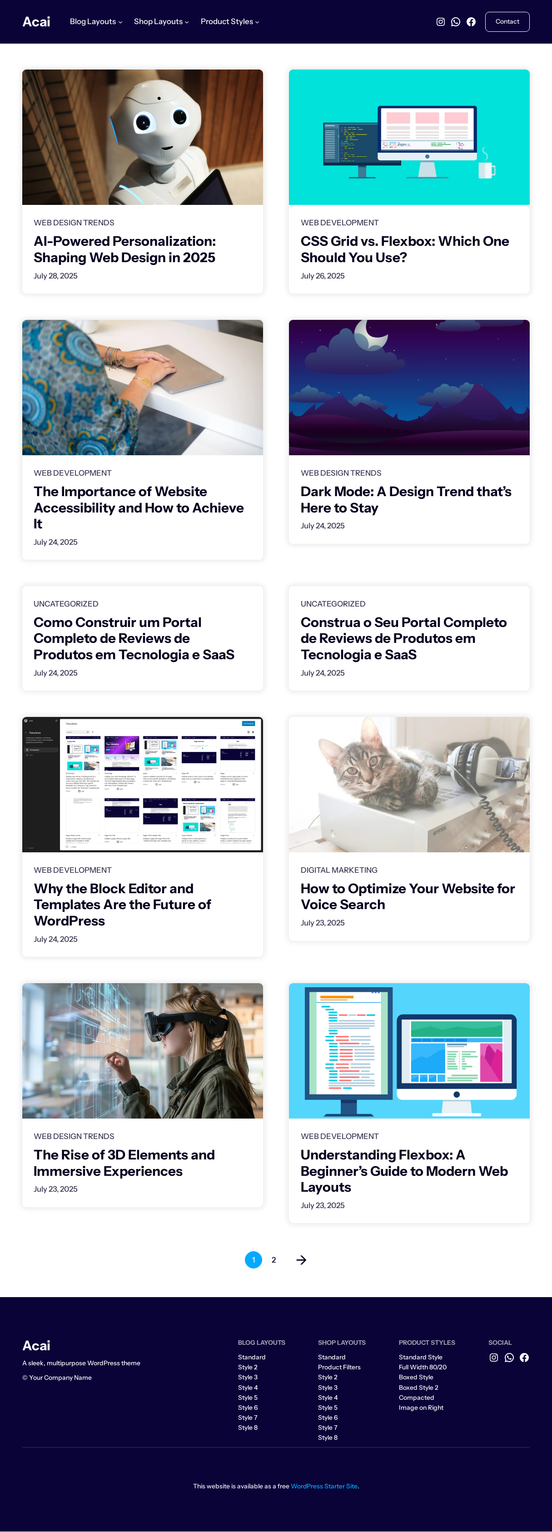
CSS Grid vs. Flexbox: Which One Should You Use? (405, 249)
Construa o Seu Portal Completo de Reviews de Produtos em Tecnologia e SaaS (404, 638)
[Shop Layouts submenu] (186, 22)
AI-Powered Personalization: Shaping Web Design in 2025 (125, 249)
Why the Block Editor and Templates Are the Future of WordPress (122, 904)
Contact (507, 21)
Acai (36, 21)
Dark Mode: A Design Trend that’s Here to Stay (406, 499)
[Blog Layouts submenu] (120, 22)
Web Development (340, 222)
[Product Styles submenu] (257, 22)
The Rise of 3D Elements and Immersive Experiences (124, 1163)
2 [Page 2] (274, 1260)
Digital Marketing (339, 870)
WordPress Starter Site (324, 1486)
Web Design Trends (74, 222)
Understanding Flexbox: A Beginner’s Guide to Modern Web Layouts (404, 1171)
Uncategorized (66, 603)
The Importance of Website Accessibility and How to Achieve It (139, 507)
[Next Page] (297, 1260)
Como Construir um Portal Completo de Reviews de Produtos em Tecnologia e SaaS (134, 638)
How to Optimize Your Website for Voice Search (408, 896)
